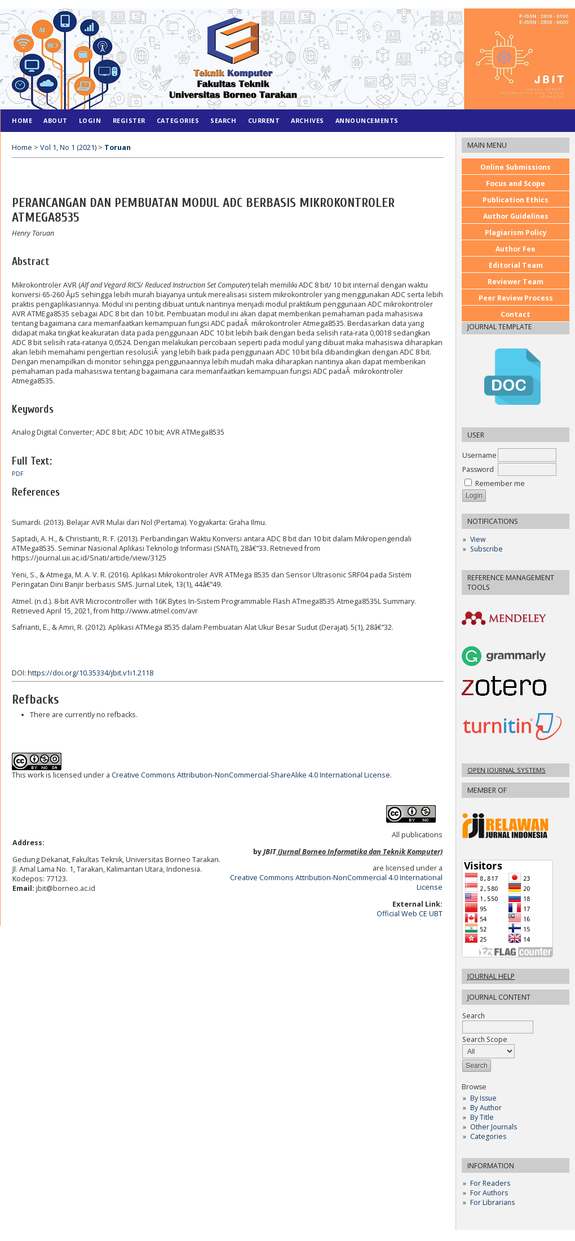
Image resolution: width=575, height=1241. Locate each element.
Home (22, 120)
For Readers (490, 1183)
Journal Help (491, 976)
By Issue (483, 1098)
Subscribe (486, 549)
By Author (486, 1107)
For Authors (489, 1193)
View (477, 539)
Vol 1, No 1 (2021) (68, 147)
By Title (482, 1117)
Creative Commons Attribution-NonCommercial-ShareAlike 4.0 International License (251, 775)
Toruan (117, 147)
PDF (18, 474)
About (55, 120)
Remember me (500, 483)
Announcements (367, 120)
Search (497, 1021)
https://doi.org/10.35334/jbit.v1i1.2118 (90, 673)
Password (478, 469)
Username (479, 455)
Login (90, 120)
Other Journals (493, 1127)
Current (264, 120)
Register (129, 120)
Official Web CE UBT (410, 913)
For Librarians (492, 1202)
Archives (307, 120)
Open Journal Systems (506, 770)
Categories (488, 1136)
